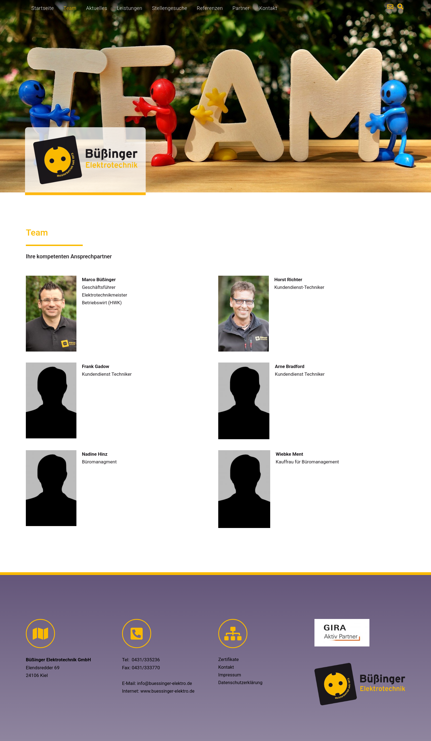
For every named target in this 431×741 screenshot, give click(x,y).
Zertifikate (228, 659)
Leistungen (129, 8)
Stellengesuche (169, 8)
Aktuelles (96, 8)
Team (69, 8)
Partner (241, 8)
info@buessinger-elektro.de (165, 683)
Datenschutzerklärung (241, 682)
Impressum (230, 675)
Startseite (42, 8)
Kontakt (268, 8)
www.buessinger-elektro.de (168, 691)
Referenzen (210, 8)
